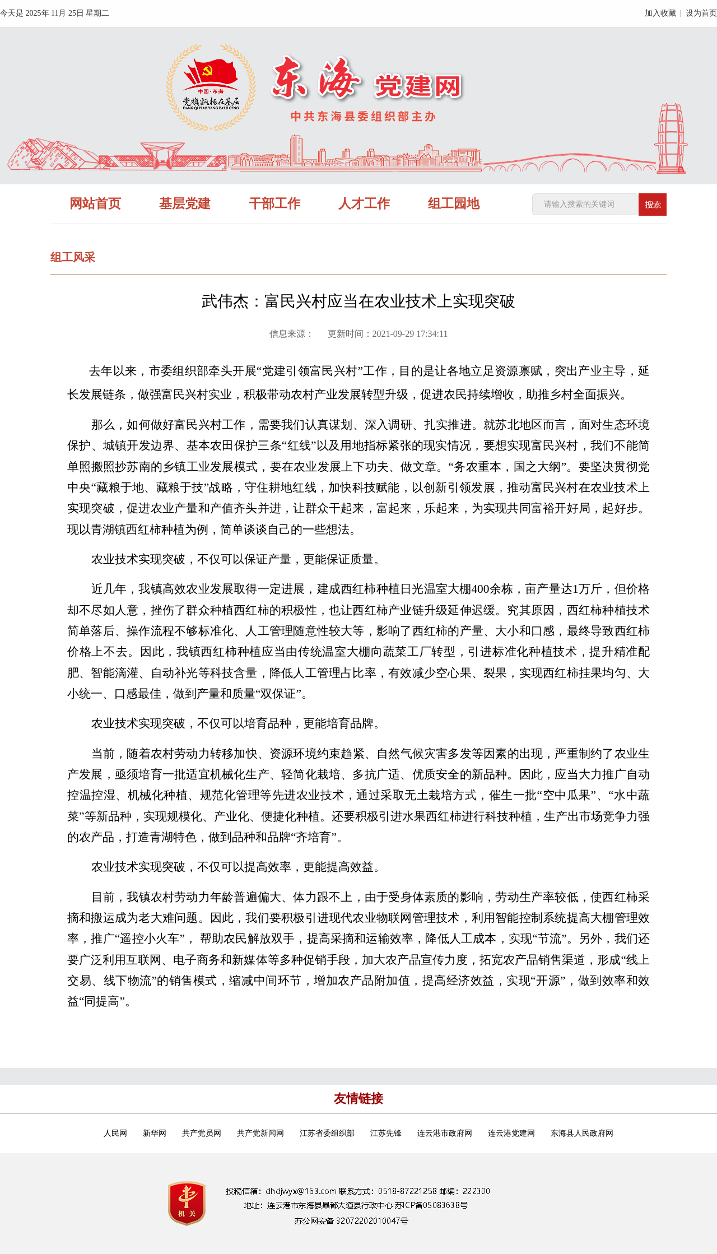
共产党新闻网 (260, 1133)
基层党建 (185, 204)
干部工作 (274, 204)
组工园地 (453, 204)
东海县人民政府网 (582, 1133)
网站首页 (95, 204)
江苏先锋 (386, 1133)
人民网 (115, 1133)
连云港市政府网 (444, 1133)
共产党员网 (201, 1133)
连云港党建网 (511, 1133)
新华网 (154, 1133)
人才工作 (364, 204)
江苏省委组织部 (327, 1133)
